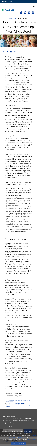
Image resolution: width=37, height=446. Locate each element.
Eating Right (12, 18)
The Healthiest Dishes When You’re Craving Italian (18, 405)
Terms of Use (22, 437)
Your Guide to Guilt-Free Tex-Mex (15, 403)
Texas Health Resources (7, 1)
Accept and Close (18, 443)
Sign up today (8, 427)
